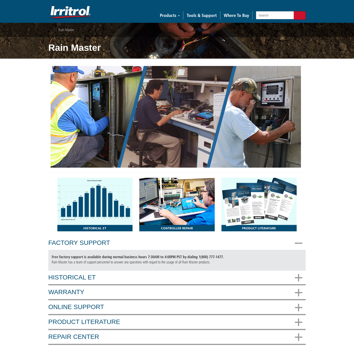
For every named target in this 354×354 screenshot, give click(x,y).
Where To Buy (236, 15)
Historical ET (175, 277)
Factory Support (175, 243)
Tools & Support (202, 15)
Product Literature (175, 322)
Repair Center (175, 337)
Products (170, 15)
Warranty (175, 292)
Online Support (175, 307)
